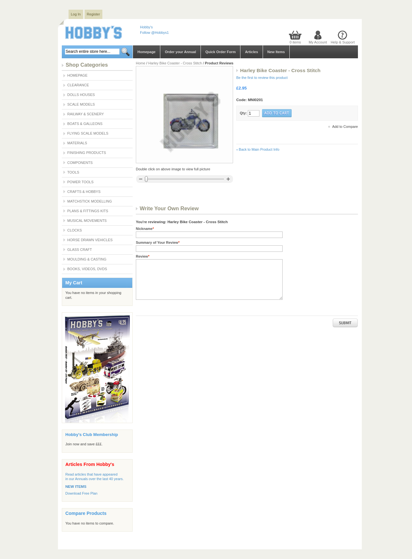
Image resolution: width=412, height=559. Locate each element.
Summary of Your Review (158, 242)
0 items (295, 42)
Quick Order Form (220, 52)
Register (93, 14)
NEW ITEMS (75, 486)
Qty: (243, 113)
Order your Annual (180, 52)
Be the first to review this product (262, 78)
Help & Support (343, 42)
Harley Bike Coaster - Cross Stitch (175, 63)
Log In (76, 14)
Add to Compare (345, 126)
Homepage (146, 52)
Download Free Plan (81, 493)
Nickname (145, 229)
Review (142, 256)
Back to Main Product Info (257, 149)
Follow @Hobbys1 (154, 32)
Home (140, 63)
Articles (251, 52)
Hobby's (146, 27)
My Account (318, 42)
